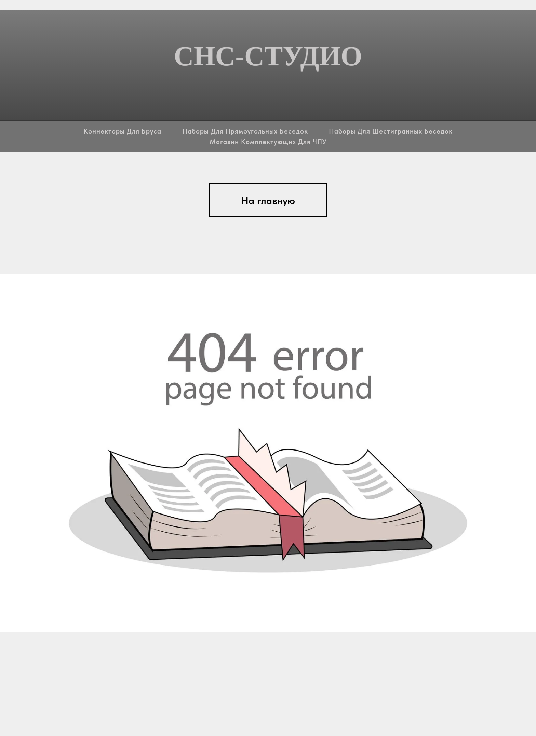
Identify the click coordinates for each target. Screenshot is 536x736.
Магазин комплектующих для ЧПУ (268, 142)
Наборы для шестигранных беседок (391, 131)
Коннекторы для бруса (122, 131)
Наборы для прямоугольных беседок (245, 131)
